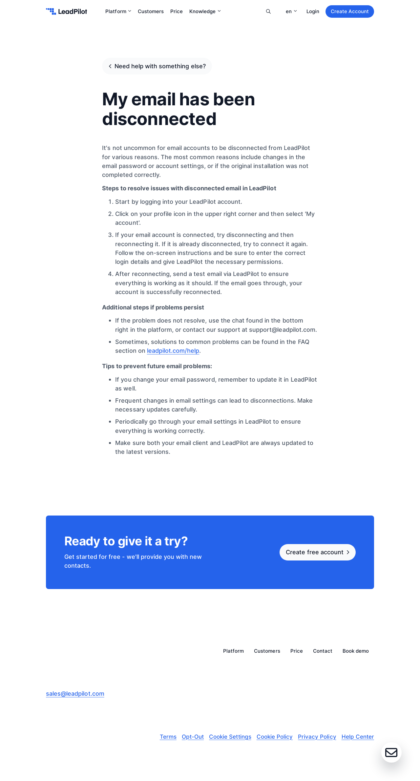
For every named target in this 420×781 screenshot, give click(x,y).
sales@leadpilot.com (75, 693)
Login (312, 11)
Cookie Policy (275, 736)
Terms (168, 736)
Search (268, 11)
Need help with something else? (160, 66)
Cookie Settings (230, 736)
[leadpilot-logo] (66, 11)
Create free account (315, 552)
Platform (118, 11)
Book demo (356, 651)
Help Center (358, 736)
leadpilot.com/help (173, 350)
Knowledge (204, 11)
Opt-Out (193, 736)
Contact (322, 651)
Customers (151, 11)
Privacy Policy (317, 736)
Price (176, 11)
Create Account (350, 11)
